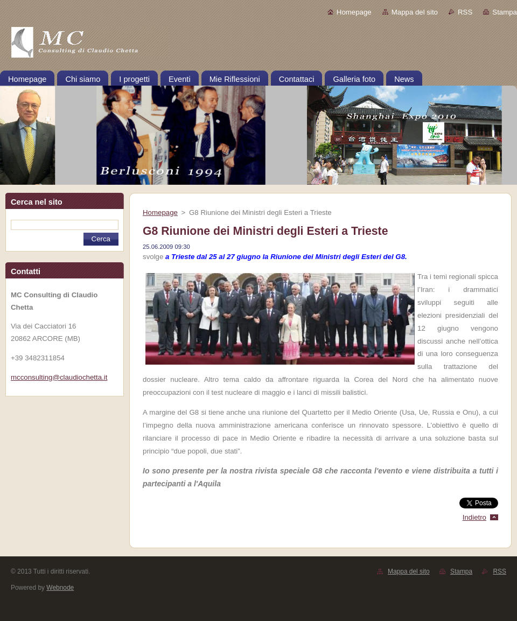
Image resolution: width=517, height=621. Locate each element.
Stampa (504, 12)
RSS (465, 12)
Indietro (474, 517)
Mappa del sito (415, 12)
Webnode (60, 587)
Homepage (354, 12)
